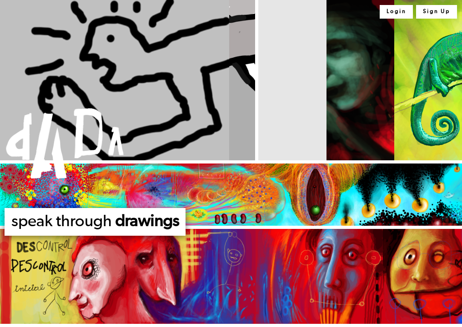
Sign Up (436, 12)
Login (396, 12)
